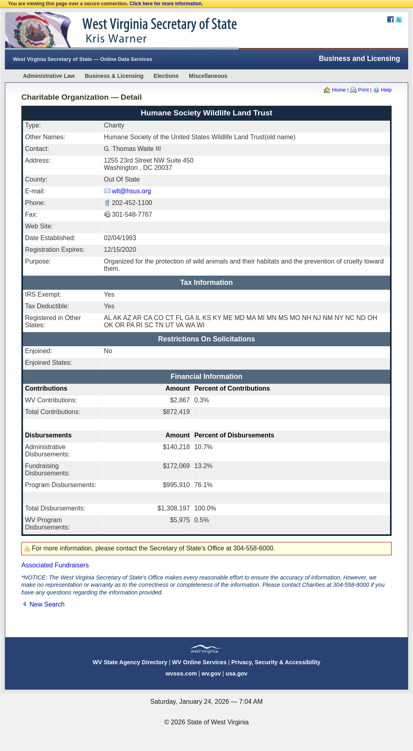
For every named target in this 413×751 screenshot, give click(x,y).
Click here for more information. (166, 3)
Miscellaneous (208, 76)
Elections (166, 76)
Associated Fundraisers (55, 565)
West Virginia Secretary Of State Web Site (109, 30)
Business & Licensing (114, 76)
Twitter (399, 19)
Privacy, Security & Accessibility (275, 662)
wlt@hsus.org (131, 191)
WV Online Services (199, 662)
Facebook (390, 19)
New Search (47, 604)
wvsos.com (181, 673)
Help (386, 90)
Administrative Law (49, 76)
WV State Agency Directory (130, 662)
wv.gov (211, 673)
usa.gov (236, 673)
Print (363, 90)
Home (339, 90)
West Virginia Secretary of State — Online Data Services (82, 59)
